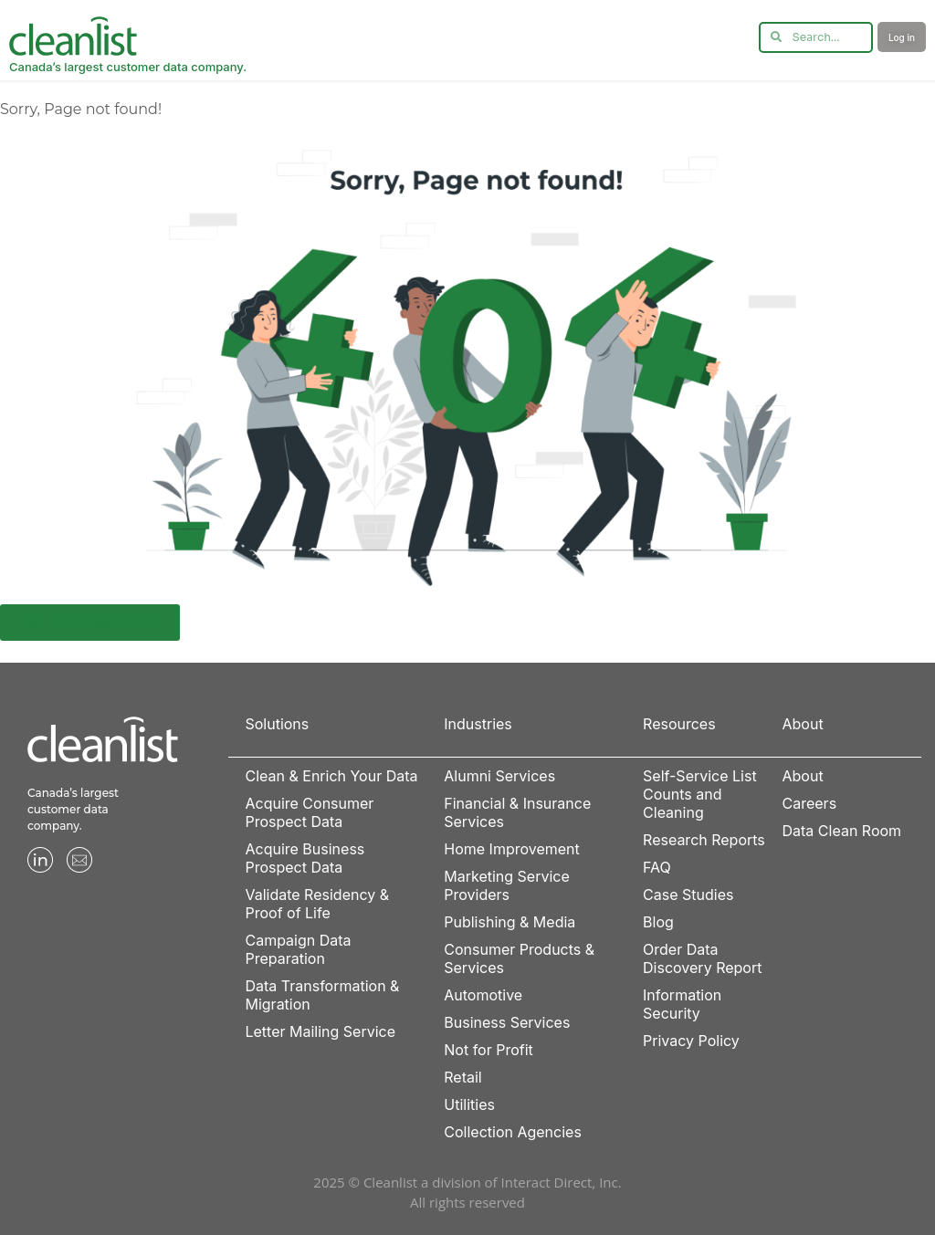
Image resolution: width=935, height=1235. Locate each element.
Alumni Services (499, 776)
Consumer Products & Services (519, 958)
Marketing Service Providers (507, 885)
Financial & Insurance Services (517, 812)
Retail (462, 1077)
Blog (658, 922)
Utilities (469, 1104)
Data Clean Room (842, 831)
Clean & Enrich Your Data (331, 776)
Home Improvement (512, 849)
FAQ (657, 867)
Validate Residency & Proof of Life (317, 903)
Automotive (483, 995)
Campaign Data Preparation (298, 949)
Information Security (682, 1004)
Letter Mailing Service (320, 1031)
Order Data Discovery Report (702, 958)
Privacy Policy (691, 1040)
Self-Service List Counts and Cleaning (700, 794)
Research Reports (704, 840)
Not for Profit (488, 1050)
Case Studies (688, 894)
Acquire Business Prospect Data (304, 858)
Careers (810, 803)
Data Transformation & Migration (322, 995)
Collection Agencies (513, 1132)
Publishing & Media (509, 922)
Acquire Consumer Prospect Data (309, 812)
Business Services (507, 1022)
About (803, 776)
